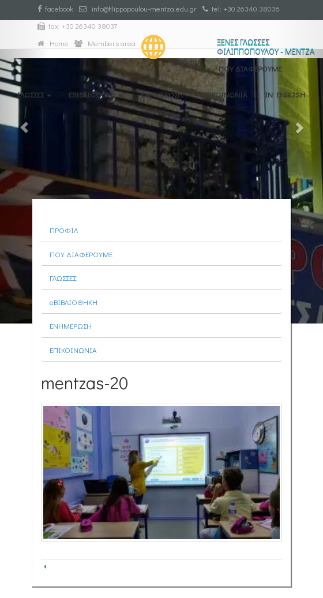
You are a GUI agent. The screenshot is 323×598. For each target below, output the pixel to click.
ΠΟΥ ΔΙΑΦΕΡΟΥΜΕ (250, 68)
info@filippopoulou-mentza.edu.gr (138, 8)
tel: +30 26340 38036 (241, 8)
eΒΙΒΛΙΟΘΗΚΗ (96, 94)
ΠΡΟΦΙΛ (187, 62)
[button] (24, 162)
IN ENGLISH (285, 94)
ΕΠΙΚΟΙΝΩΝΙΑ (223, 94)
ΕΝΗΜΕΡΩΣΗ (162, 94)
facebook (55, 8)
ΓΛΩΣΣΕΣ (34, 94)
